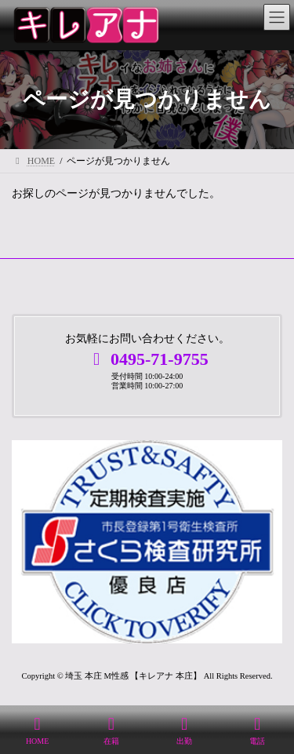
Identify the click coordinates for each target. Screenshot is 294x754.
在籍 (111, 730)
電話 (258, 730)
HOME (37, 730)
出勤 (184, 730)
